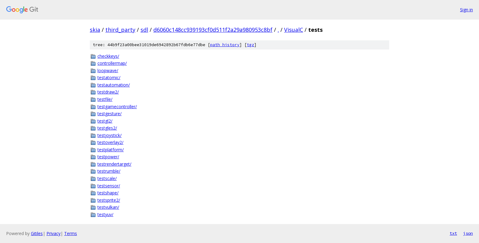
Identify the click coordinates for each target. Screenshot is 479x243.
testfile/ (104, 99)
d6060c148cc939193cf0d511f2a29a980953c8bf (212, 29)
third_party (120, 29)
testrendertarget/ (114, 164)
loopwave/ (107, 70)
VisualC (293, 29)
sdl (144, 29)
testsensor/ (108, 186)
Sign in (466, 10)
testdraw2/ (108, 92)
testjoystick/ (109, 135)
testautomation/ (113, 85)
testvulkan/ (108, 207)
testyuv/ (105, 214)
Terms (70, 233)
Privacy (53, 233)
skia (95, 29)
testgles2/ (107, 128)
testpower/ (108, 157)
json (468, 233)
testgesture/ (109, 113)
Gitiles (37, 233)
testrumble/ (108, 171)
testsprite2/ (108, 200)
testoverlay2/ (110, 142)
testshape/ (108, 193)
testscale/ (107, 178)
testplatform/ (110, 150)
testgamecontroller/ (117, 106)
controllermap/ (112, 63)
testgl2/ (104, 121)
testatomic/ (108, 77)
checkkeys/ (108, 56)
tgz (250, 44)
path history (225, 44)
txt (453, 233)
